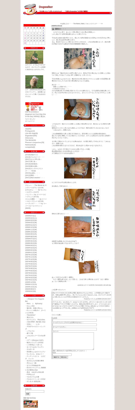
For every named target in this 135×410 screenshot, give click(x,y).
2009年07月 (29, 216)
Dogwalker (46, 6)
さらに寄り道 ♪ (36, 159)
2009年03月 (29, 220)
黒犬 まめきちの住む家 (35, 372)
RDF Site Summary (30, 398)
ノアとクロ (31, 331)
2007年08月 (29, 264)
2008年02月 (29, 250)
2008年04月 (29, 245)
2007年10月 (29, 259)
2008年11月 (29, 229)
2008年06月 (29, 241)
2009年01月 (29, 225)
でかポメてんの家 (33, 377)
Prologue (28, 131)
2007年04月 (29, 273)
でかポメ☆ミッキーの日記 (36, 379)
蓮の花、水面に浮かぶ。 (35, 308)
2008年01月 (29, 252)
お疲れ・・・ (35, 173)
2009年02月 (29, 222)
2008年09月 (29, 234)
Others (27, 138)
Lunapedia (29, 147)
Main (82, 23)
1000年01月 (29, 291)
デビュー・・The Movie (33, 185)
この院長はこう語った (34, 345)
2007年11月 (29, 257)
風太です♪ (30, 317)
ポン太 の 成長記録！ (34, 381)
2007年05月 (29, 271)
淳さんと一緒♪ (32, 363)
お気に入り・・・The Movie (71, 23)
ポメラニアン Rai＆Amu (36, 319)
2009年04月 (29, 218)
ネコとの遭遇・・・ (32, 199)
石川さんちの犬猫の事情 (35, 361)
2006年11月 (29, 284)
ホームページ (30, 121)
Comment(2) (98, 285)
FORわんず (31, 374)
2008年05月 (29, 243)
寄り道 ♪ (34, 161)
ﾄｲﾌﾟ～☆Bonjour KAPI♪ (35, 340)
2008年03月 (29, 248)
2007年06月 (29, 268)
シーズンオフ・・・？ (33, 203)
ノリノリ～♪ (29, 194)
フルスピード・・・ (38, 157)
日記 (26, 129)
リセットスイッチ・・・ (93, 23)
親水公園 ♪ (34, 166)
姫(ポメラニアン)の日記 (35, 342)
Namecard (29, 145)
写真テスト (34, 155)
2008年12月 (29, 227)
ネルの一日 (31, 349)
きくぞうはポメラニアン (35, 347)
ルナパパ (93, 310)
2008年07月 (29, 239)
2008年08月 (29, 236)
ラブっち (93, 299)
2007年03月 (29, 275)
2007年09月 (29, 261)
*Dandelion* (31, 315)
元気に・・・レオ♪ (33, 324)
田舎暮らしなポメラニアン (36, 352)
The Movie (29, 140)
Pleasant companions (33, 142)
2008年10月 (29, 232)
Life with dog (30, 133)
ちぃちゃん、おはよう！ (35, 354)
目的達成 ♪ (34, 164)
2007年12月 (29, 255)
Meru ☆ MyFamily (34, 303)
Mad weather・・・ (38, 178)
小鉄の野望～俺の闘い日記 (36, 322)
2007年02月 (29, 277)
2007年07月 (29, 266)
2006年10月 (29, 287)
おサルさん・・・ (31, 190)
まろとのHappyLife (34, 365)
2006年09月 (29, 289)
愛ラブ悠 (30, 333)
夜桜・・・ (34, 175)
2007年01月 (29, 280)
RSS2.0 (26, 399)
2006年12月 (29, 282)
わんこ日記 (31, 306)
